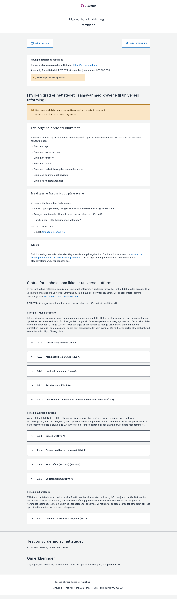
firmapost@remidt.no (53, 232)
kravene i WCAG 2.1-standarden (61, 296)
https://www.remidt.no (85, 65)
